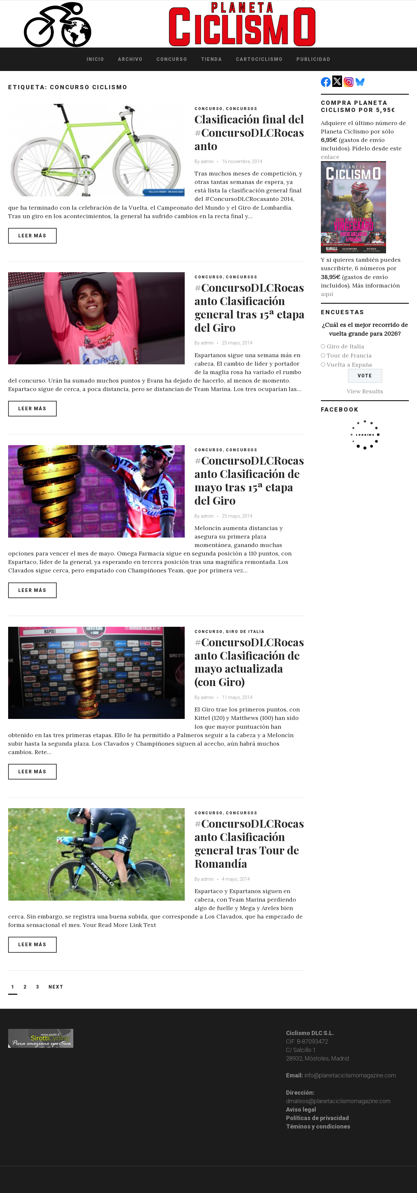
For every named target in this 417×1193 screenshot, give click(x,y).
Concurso (171, 59)
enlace (330, 157)
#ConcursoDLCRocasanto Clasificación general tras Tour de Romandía (249, 843)
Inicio (95, 59)
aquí (327, 294)
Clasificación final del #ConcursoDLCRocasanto (249, 132)
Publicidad (313, 59)
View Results (365, 391)
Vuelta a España (349, 364)
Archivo (130, 59)
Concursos (241, 108)
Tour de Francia (349, 355)
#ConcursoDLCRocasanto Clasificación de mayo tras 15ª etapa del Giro (249, 480)
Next (56, 986)
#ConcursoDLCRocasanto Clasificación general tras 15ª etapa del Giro (249, 307)
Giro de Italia (245, 631)
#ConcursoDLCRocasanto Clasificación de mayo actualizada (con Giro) (249, 661)
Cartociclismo (259, 59)
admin (207, 161)
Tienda (211, 59)
